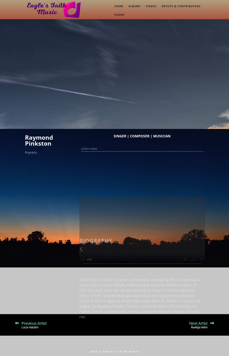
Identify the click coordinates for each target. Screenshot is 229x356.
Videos (151, 6)
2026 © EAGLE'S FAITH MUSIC (115, 351)
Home (119, 6)
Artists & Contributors (181, 6)
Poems (120, 14)
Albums (134, 6)
